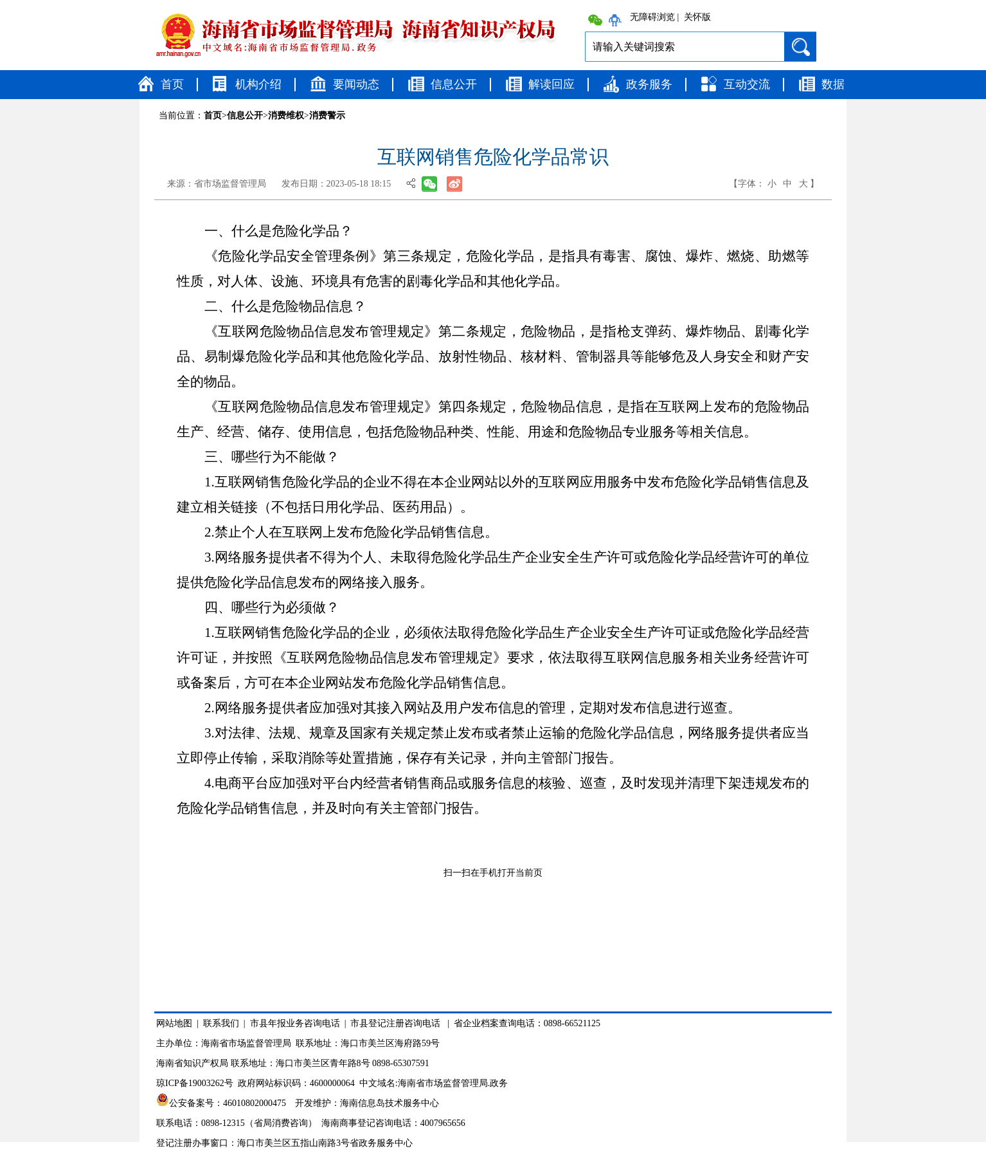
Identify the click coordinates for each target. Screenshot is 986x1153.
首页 (172, 84)
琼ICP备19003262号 (194, 1083)
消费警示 (327, 115)
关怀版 (697, 17)
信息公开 (454, 84)
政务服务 (649, 84)
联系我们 (221, 1023)
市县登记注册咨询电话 (395, 1023)
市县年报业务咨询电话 (295, 1023)
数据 (833, 84)
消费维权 (286, 115)
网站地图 (174, 1023)
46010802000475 (254, 1103)
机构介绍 (258, 84)
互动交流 (747, 84)
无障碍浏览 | (654, 17)
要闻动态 (356, 84)
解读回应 (551, 84)
